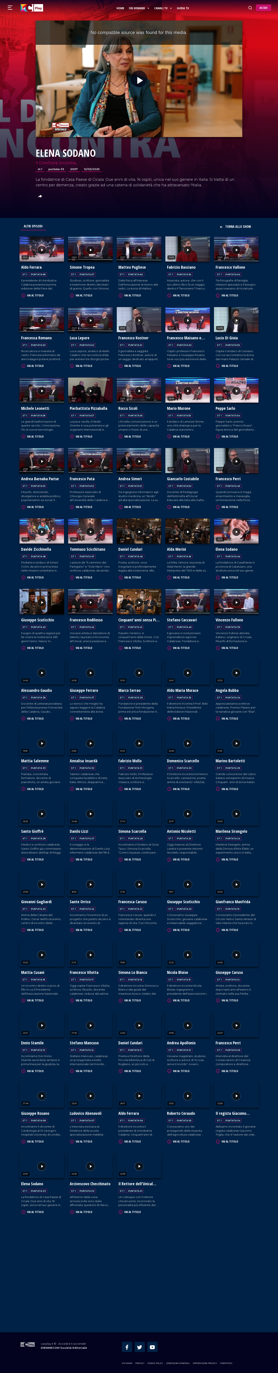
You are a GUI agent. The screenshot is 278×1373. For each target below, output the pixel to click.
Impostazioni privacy (205, 1362)
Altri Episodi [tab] (33, 226)
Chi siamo (127, 1362)
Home (121, 8)
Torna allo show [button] (235, 226)
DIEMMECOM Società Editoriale (64, 1346)
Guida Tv (183, 8)
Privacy (139, 1362)
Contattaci (226, 1362)
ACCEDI (264, 8)
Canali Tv (163, 8)
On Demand (139, 8)
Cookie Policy (155, 1362)
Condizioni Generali (178, 1362)
